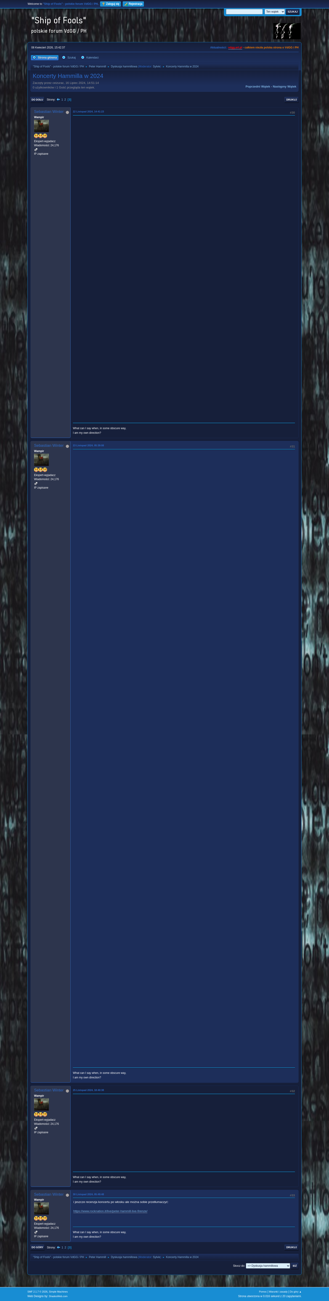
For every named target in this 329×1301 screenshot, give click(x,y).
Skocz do (238, 1265)
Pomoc (263, 1291)
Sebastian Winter (49, 111)
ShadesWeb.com (58, 1296)
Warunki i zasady (278, 1291)
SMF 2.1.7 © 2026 (37, 1291)
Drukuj (291, 99)
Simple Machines (58, 1291)
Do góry (37, 1247)
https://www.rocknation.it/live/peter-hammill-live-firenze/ (110, 1211)
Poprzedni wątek (258, 86)
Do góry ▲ (296, 1291)
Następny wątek (284, 86)
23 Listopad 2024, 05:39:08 (88, 445)
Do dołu (37, 99)
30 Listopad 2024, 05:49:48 (88, 1194)
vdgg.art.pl (235, 47)
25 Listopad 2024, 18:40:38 (88, 1090)
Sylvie (156, 66)
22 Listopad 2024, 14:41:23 (88, 111)
